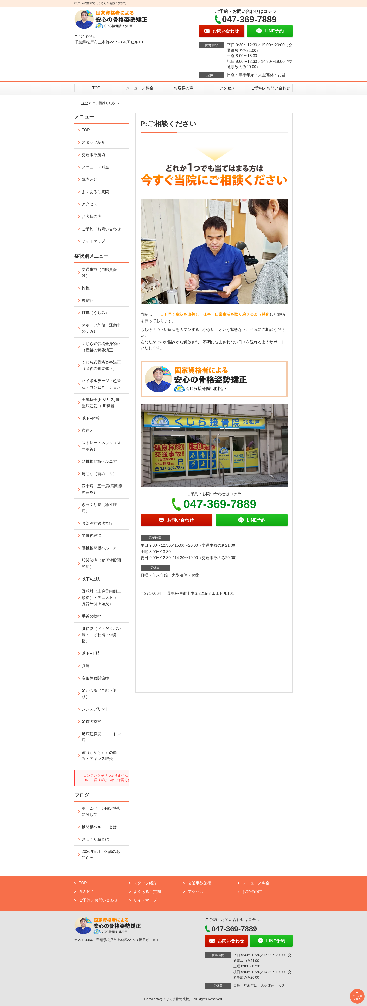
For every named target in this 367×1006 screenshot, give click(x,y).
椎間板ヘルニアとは (99, 827)
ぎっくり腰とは (95, 839)
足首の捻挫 (91, 721)
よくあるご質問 (95, 192)
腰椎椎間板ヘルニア (99, 548)
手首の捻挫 (91, 616)
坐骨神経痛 (91, 536)
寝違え (87, 430)
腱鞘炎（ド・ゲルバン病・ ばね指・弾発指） (101, 635)
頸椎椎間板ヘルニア (99, 461)
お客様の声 (183, 88)
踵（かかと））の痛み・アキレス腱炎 (99, 755)
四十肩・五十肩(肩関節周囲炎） (102, 489)
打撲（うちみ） (95, 313)
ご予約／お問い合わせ (270, 88)
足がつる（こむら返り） (99, 693)
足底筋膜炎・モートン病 (101, 737)
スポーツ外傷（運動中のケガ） (101, 328)
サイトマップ (93, 241)
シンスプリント (95, 709)
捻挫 (86, 288)
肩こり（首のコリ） (99, 474)
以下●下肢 (91, 653)
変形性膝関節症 (95, 678)
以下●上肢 (91, 579)
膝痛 (86, 666)
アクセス (227, 88)
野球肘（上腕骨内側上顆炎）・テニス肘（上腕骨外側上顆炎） (101, 597)
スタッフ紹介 (93, 142)
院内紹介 (89, 179)
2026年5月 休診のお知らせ (101, 854)
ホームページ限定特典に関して (101, 811)
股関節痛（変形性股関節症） (101, 563)
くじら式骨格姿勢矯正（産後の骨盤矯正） (101, 365)
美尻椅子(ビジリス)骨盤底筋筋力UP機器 (101, 403)
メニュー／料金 (139, 88)
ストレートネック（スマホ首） (101, 446)
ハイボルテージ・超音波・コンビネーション (101, 384)
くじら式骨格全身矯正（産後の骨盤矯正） (101, 347)
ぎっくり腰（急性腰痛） (99, 508)
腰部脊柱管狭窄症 (97, 523)
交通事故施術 (93, 155)
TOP (96, 88)
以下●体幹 (91, 418)
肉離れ (87, 300)
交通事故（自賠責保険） (99, 272)
